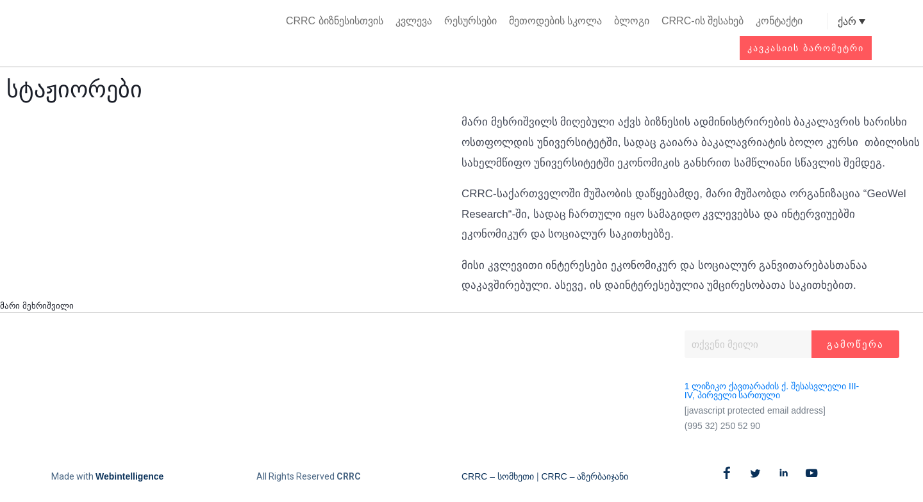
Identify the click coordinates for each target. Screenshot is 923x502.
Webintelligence (129, 476)
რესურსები (470, 20)
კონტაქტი (779, 20)
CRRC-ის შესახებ (702, 20)
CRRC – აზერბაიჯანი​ (584, 476)
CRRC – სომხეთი (498, 476)
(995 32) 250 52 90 (722, 426)
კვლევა (413, 20)
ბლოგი (631, 20)
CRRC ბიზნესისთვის (334, 20)
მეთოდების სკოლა (555, 20)
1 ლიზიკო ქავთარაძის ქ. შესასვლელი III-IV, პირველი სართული (772, 390)
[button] (816, 21)
